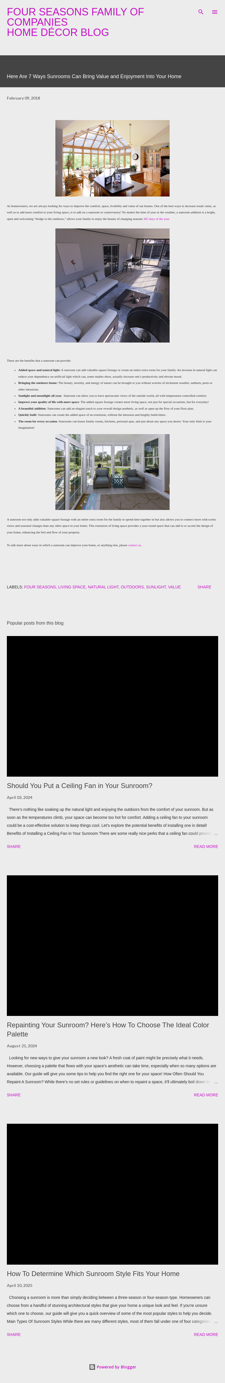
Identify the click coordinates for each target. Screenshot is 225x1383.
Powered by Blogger (112, 1367)
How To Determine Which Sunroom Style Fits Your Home (93, 1273)
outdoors (132, 587)
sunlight (156, 587)
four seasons (40, 587)
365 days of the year (156, 218)
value (174, 587)
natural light (103, 587)
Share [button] (204, 587)
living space (72, 587)
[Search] (201, 10)
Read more (206, 846)
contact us (134, 545)
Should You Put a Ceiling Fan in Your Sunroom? (79, 785)
